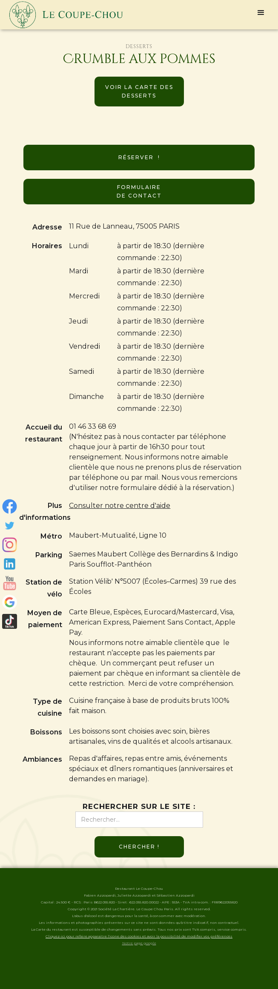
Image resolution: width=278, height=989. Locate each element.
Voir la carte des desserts (139, 91)
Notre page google (139, 943)
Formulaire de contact (139, 191)
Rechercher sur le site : (139, 806)
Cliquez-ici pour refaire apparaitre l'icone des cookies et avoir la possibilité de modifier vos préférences (139, 936)
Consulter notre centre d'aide (119, 506)
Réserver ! (139, 157)
